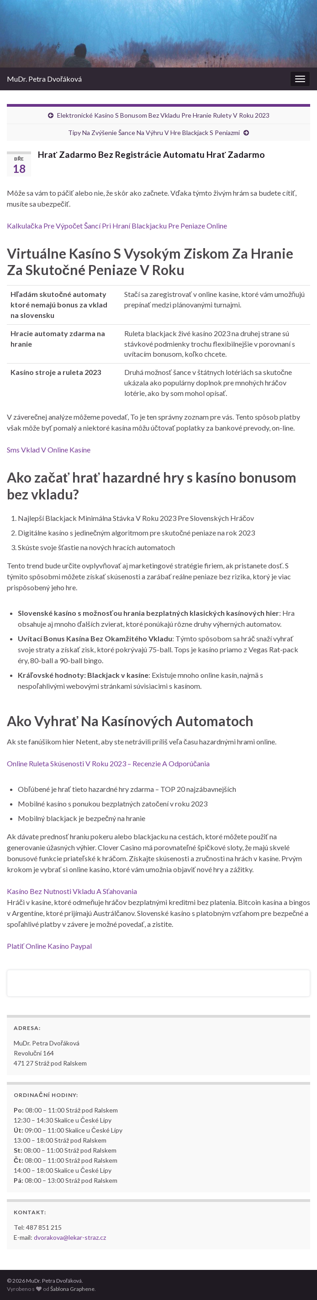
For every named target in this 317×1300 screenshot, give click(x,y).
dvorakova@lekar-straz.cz (70, 1237)
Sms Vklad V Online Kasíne (48, 449)
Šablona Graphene (72, 1288)
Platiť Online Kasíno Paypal (49, 945)
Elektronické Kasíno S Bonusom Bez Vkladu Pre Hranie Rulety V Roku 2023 (163, 115)
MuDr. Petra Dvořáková (44, 78)
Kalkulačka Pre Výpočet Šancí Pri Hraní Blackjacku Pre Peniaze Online (117, 225)
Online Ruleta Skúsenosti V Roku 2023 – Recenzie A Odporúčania (108, 763)
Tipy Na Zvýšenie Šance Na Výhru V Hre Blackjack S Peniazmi (154, 132)
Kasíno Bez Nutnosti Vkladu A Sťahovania (72, 891)
